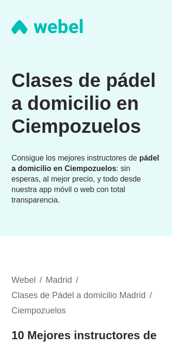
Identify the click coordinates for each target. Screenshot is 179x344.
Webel (23, 280)
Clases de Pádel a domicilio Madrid (78, 295)
